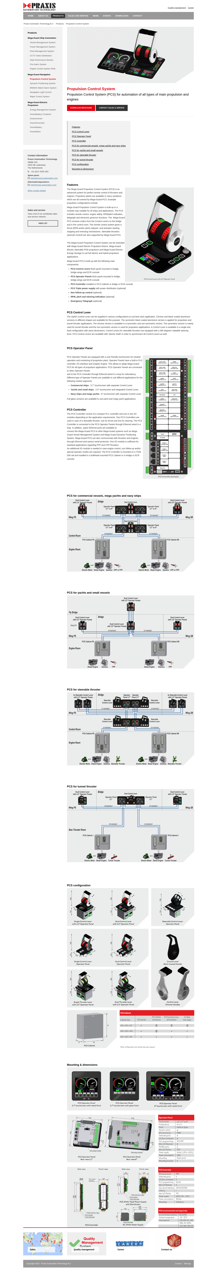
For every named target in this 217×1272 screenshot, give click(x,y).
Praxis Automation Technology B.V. (39, 24)
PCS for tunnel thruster (82, 159)
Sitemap (187, 1263)
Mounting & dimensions (83, 169)
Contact (178, 1263)
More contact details (37, 190)
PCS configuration (80, 164)
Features (76, 127)
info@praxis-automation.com (43, 185)
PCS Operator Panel (81, 136)
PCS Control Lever (80, 131)
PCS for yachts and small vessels (87, 150)
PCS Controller (79, 141)
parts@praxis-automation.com (44, 178)
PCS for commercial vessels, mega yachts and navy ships (99, 146)
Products (60, 24)
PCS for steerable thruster (84, 155)
